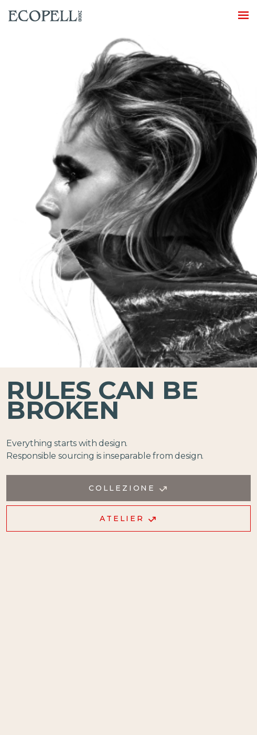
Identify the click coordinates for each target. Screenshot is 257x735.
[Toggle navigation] (240, 15)
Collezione (128, 488)
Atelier (128, 518)
